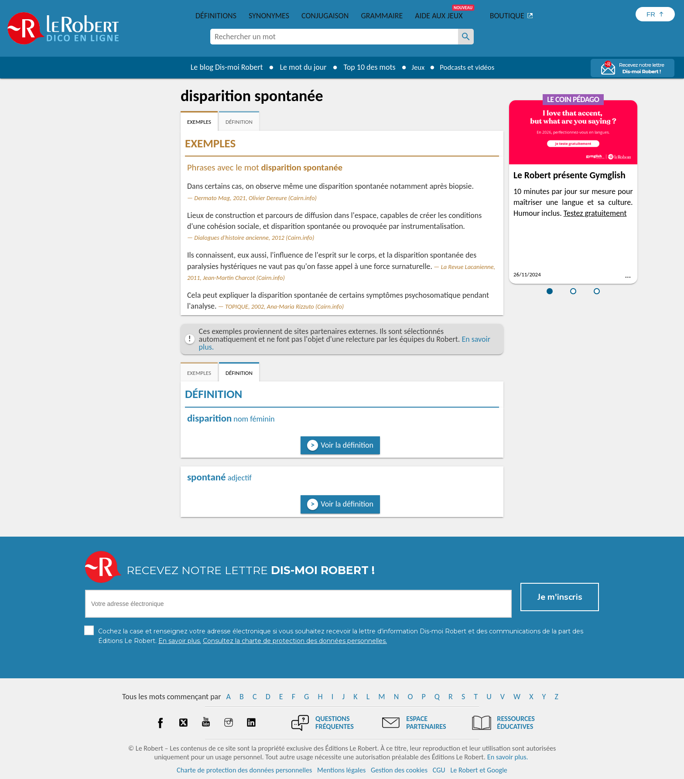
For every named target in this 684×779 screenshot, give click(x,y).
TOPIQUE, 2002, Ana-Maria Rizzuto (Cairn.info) (284, 306)
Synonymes (269, 15)
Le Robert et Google (478, 770)
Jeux (415, 67)
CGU (439, 770)
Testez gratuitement (595, 213)
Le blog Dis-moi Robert (222, 67)
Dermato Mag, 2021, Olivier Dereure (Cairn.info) (255, 198)
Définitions (215, 15)
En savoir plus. (507, 757)
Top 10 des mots (365, 67)
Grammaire (382, 15)
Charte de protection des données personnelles (244, 770)
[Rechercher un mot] (466, 36)
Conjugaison (325, 15)
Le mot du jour (299, 67)
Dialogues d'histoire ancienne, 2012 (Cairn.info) (254, 238)
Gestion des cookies (399, 770)
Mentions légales (341, 770)
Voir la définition (347, 445)
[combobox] (334, 36)
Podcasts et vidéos (468, 67)
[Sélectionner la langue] (655, 14)
